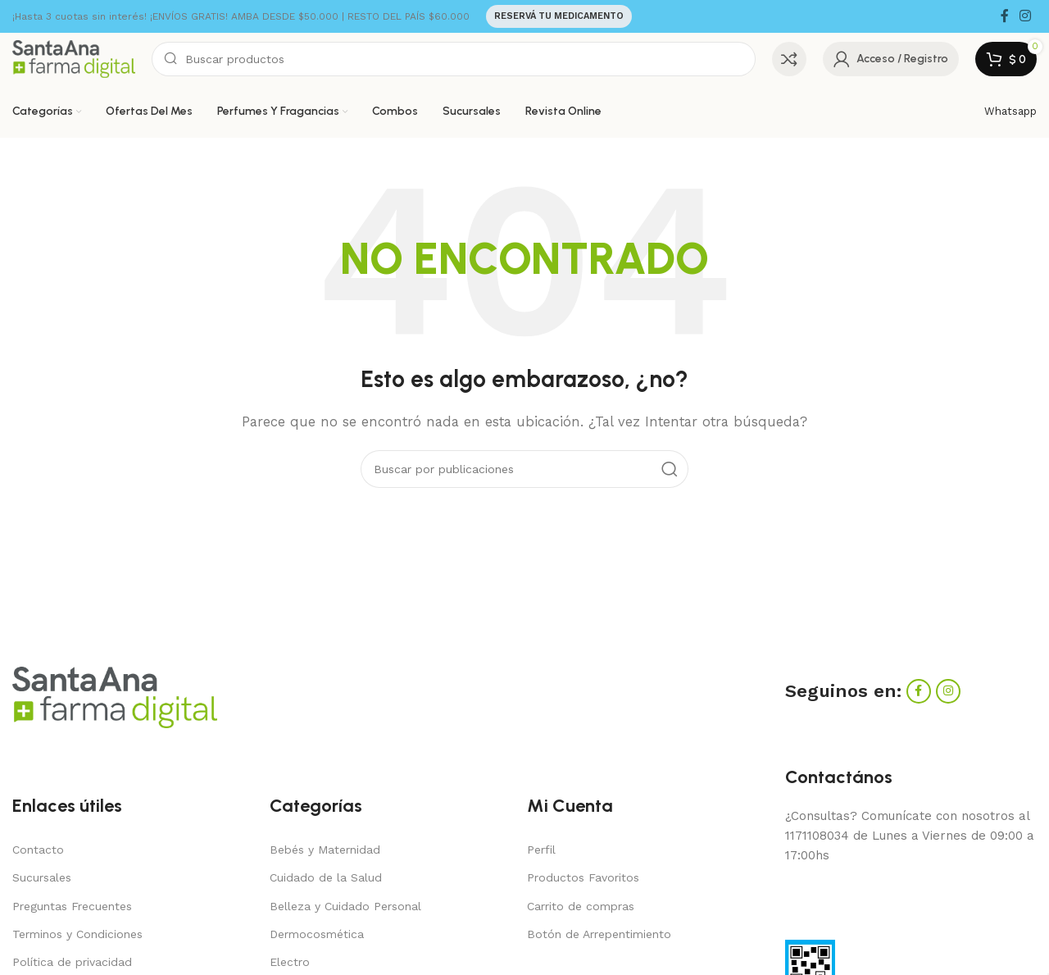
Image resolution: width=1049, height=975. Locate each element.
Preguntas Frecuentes (72, 906)
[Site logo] (73, 58)
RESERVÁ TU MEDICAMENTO (559, 16)
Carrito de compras (580, 906)
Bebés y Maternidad (325, 849)
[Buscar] (454, 59)
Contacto (38, 849)
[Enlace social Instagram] (1026, 16)
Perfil (541, 849)
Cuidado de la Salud (326, 877)
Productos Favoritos (583, 877)
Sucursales (41, 877)
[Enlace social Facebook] (1004, 16)
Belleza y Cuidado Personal (345, 906)
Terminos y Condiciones (77, 934)
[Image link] (114, 696)
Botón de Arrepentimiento (599, 934)
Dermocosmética (317, 934)
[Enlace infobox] (1010, 112)
